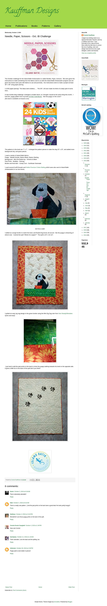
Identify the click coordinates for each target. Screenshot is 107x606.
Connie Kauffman (89, 35)
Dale (11, 503)
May (86, 208)
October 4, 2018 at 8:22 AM (21, 503)
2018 (85, 160)
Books (34, 26)
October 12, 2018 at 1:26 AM (25, 537)
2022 (85, 150)
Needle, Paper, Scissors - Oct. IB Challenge (87, 184)
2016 (85, 230)
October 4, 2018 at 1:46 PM (34, 525)
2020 (85, 155)
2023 (85, 148)
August (87, 199)
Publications (21, 26)
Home (8, 26)
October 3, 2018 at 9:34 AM (22, 491)
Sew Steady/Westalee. (65, 313)
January (87, 223)
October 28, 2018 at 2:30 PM (25, 548)
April (86, 210)
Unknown (13, 548)
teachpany (13, 537)
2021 (85, 153)
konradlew (57, 602)
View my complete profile (89, 53)
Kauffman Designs (32, 11)
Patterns (46, 26)
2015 (85, 232)
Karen (12, 491)
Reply (11, 497)
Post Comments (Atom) (19, 590)
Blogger (70, 602)
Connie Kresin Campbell (17, 525)
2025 (85, 143)
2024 (85, 145)
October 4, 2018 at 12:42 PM (24, 514)
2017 (85, 227)
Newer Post (8, 587)
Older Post (71, 587)
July (86, 203)
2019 (85, 158)
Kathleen (13, 514)
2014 (85, 235)
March (87, 213)
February (87, 219)
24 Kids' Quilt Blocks (35, 96)
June (86, 205)
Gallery (57, 26)
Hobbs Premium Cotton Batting (36, 167)
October (87, 174)
